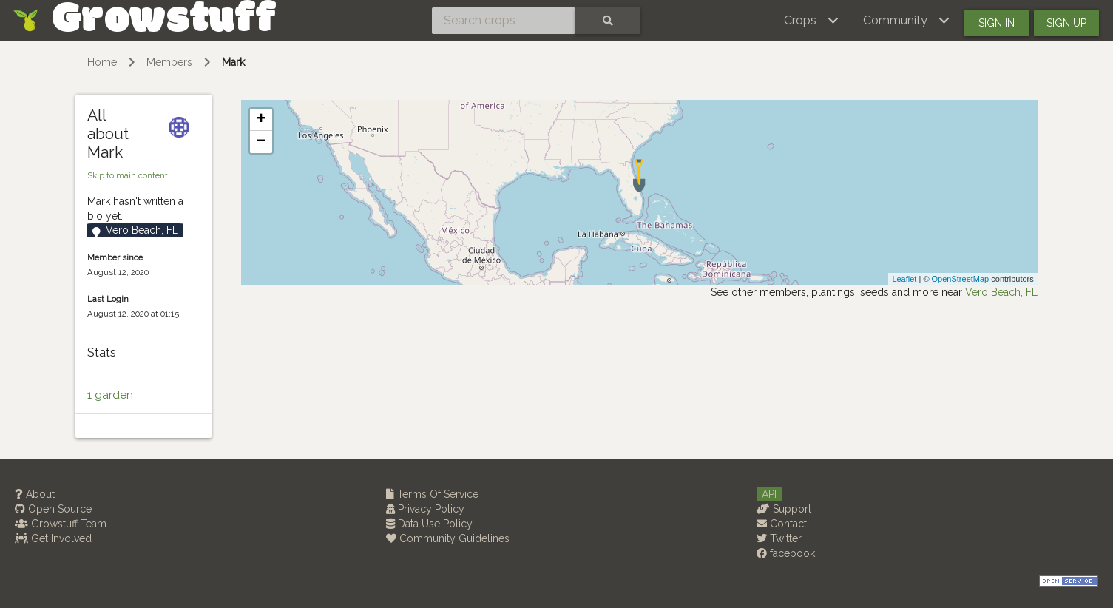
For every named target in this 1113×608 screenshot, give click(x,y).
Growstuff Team (60, 524)
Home (102, 62)
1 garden (110, 395)
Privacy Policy (425, 509)
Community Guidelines (448, 538)
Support (784, 509)
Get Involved (53, 538)
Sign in (996, 23)
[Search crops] (503, 20)
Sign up (1066, 23)
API (769, 494)
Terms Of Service (432, 494)
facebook (786, 553)
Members (169, 62)
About (35, 494)
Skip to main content (127, 175)
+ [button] (261, 120)
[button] (811, 20)
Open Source (53, 509)
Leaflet (904, 278)
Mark (233, 62)
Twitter (779, 538)
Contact (782, 524)
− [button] (261, 142)
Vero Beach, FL (1001, 292)
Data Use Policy (429, 524)
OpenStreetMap (960, 278)
